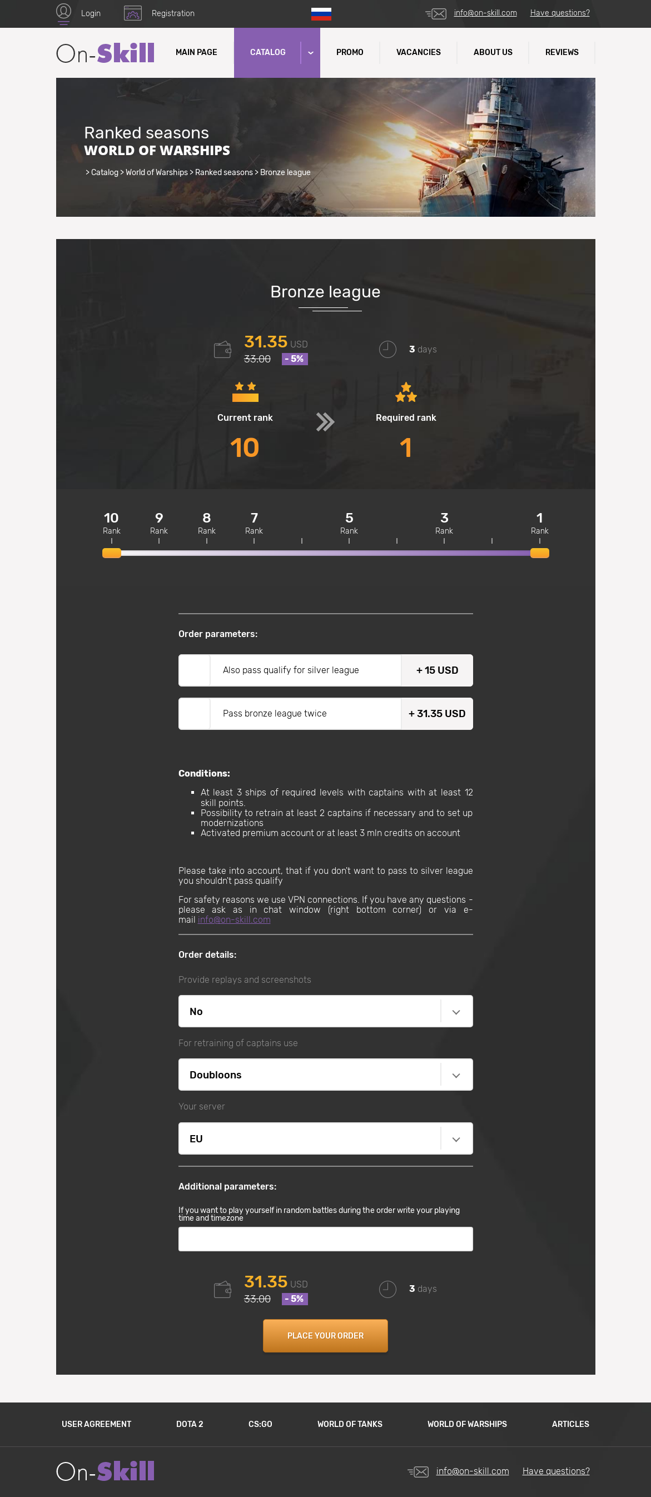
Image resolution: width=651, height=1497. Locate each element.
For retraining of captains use (238, 1043)
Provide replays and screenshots (244, 980)
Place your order (325, 1336)
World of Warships (157, 172)
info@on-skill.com (485, 13)
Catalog (104, 172)
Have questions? (560, 13)
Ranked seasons (224, 172)
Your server (201, 1107)
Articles (570, 1424)
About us (493, 52)
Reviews (562, 52)
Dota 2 (189, 1424)
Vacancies (418, 52)
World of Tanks (349, 1424)
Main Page (196, 52)
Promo (350, 52)
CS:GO (260, 1424)
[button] (309, 53)
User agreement (96, 1424)
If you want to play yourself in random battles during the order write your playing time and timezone (319, 1214)
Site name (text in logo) (105, 53)
